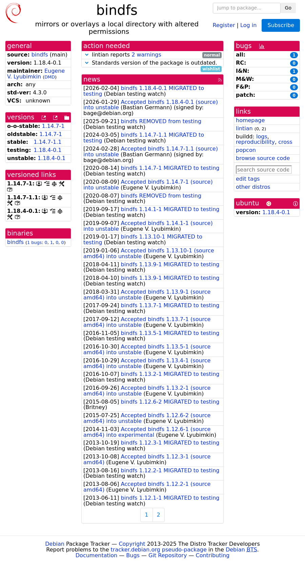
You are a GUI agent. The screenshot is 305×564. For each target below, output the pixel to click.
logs (261, 136)
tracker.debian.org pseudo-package (159, 549)
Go (288, 7)
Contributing (213, 555)
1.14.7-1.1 (47, 142)
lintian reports (152, 55)
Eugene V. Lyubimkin (36, 74)
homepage (250, 120)
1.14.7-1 (53, 126)
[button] (86, 54)
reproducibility (255, 142)
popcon (246, 150)
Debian (54, 544)
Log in (248, 25)
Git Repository (167, 555)
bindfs (40, 54)
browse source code (263, 158)
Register (224, 25)
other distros (253, 187)
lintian (244, 128)
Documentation (96, 555)
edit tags (248, 179)
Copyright (132, 544)
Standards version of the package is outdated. (152, 63)
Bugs (133, 555)
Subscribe (280, 25)
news (91, 79)
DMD (49, 77)
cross (285, 142)
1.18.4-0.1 (47, 150)
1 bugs (34, 242)
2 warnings (146, 54)
